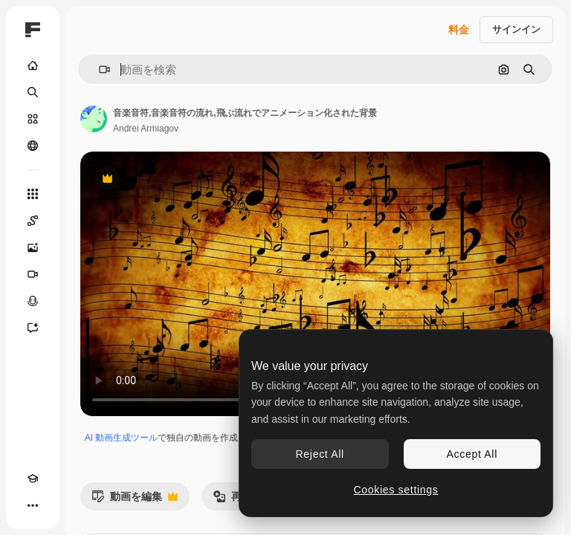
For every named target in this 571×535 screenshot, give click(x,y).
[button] (98, 69)
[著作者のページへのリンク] (93, 119)
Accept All (472, 454)
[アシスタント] (33, 328)
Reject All (320, 454)
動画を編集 (134, 500)
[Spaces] (33, 221)
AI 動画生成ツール (121, 437)
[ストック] (33, 119)
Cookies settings (396, 490)
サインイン (516, 29)
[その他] (33, 505)
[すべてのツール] (33, 194)
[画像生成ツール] (33, 247)
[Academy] (33, 478)
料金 (458, 30)
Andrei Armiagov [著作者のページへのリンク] (145, 128)
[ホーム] (33, 65)
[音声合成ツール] (33, 301)
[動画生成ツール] (33, 274)
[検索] (33, 92)
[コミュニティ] (33, 146)
